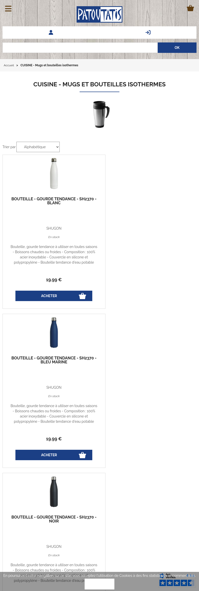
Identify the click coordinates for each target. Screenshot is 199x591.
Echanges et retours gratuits (19, 503)
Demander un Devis (177, 506)
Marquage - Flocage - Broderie (168, 521)
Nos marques (182, 516)
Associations (183, 532)
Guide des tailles (19, 515)
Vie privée (46, 503)
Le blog (12, 526)
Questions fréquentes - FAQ (170, 500)
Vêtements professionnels (172, 526)
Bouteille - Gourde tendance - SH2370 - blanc (35, 203)
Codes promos (50, 515)
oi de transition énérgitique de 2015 (62, 321)
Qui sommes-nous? (51, 526)
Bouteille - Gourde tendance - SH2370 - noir (164, 203)
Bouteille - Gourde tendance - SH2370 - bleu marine (99, 203)
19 (35, 279)
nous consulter (106, 332)
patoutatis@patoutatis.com (106, 537)
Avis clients (184, 511)
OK (99, 584)
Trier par (9, 147)
